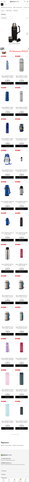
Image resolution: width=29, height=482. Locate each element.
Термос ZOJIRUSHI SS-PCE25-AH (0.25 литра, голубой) (7, 76)
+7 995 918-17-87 (6, 459)
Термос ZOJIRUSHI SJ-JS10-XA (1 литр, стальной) (7, 265)
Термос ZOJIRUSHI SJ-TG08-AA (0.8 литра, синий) (7, 202)
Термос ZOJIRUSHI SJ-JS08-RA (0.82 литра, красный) (22, 359)
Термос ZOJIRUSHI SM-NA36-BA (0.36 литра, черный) (22, 421)
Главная (2, 10)
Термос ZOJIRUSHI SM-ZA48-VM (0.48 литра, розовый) (7, 390)
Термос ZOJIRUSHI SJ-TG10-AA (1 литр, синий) (7, 233)
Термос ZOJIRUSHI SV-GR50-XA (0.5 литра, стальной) (21, 108)
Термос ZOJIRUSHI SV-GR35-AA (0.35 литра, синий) (7, 108)
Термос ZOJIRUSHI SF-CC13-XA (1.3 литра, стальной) (7, 296)
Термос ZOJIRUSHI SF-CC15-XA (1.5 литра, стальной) (21, 296)
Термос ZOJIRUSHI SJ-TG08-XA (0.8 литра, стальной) (21, 170)
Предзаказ (7, 83)
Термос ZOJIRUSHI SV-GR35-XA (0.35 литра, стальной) (21, 76)
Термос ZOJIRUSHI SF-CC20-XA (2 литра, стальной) (21, 327)
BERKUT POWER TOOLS (17, 7)
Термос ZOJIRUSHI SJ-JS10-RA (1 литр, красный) (22, 265)
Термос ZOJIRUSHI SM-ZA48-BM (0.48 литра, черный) (21, 390)
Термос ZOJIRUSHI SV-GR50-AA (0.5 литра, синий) (7, 139)
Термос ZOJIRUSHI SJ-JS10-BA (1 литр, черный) (22, 233)
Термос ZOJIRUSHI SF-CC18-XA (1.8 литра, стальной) (7, 327)
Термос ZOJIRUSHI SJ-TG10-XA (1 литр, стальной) (21, 202)
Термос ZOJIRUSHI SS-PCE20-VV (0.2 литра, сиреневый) (7, 359)
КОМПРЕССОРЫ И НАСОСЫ (6, 7)
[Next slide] (27, 33)
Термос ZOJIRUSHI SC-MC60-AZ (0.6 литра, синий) (22, 139)
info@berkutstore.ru (6, 463)
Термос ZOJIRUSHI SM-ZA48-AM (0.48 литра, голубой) (7, 421)
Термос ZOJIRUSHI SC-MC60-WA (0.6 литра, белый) (7, 170)
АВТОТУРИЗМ (9, 10)
